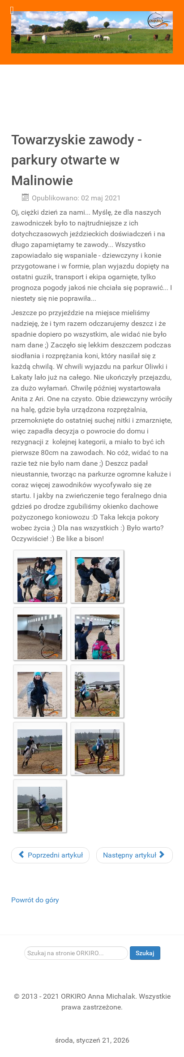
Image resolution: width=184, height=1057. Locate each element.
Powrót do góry (35, 900)
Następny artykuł (133, 855)
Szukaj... (24, 946)
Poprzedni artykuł (50, 855)
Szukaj (145, 953)
